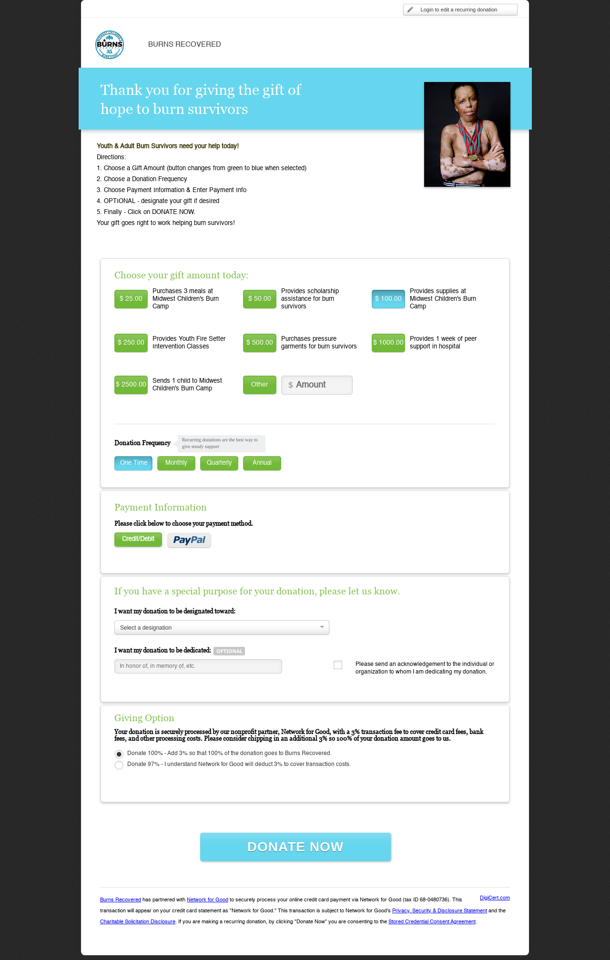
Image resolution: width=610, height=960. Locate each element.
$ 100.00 (388, 299)
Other (259, 384)
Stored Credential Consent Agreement (432, 922)
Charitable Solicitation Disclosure (137, 922)
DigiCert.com (495, 898)
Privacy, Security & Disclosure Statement (439, 911)
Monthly (176, 463)
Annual (262, 463)
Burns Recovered (120, 900)
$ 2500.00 (131, 384)
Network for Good (207, 900)
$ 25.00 (131, 299)
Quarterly (219, 463)
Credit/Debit (138, 539)
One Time (133, 463)
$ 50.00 (259, 299)
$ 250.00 (131, 342)
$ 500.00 (259, 342)
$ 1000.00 (388, 342)
